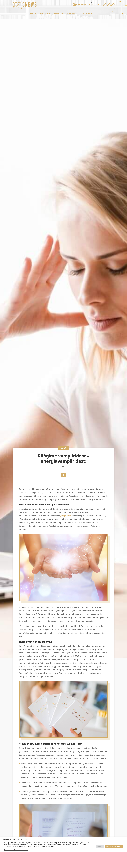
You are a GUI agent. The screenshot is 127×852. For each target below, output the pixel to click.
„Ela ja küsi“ (65, 516)
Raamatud (45, 13)
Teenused (58, 13)
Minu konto (81, 5)
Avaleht (34, 13)
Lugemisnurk (71, 13)
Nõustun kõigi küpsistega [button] (114, 846)
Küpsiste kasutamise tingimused (16, 850)
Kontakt (90, 13)
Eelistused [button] (100, 846)
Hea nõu (63, 448)
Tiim (82, 13)
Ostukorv (95, 5)
